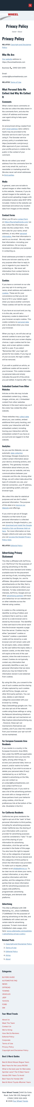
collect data (24, 417)
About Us (6, 1020)
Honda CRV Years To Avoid (13, 1075)
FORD (4, 1004)
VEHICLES (6, 994)
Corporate (6, 1040)
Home (14, 31)
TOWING (5, 991)
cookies (5, 293)
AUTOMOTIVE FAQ (9, 981)
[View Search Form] (30, 5)
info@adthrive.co (20, 869)
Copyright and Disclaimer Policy (19, 944)
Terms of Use (15, 82)
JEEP (4, 998)
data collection (17, 453)
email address (12, 129)
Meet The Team (8, 1023)
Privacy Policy (8, 1047)
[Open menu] (32, 15)
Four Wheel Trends (20, 1101)
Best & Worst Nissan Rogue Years (15, 1062)
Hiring (8, 955)
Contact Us (6, 1026)
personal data (23, 322)
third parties (9, 175)
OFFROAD (6, 987)
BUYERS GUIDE (8, 977)
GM (3, 1008)
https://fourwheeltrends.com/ (16, 222)
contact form (23, 219)
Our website (7, 59)
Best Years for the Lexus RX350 (15, 1066)
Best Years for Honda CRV (12, 1079)
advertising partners (15, 596)
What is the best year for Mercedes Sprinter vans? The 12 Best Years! (16, 1070)
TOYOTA (5, 1001)
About (20, 31)
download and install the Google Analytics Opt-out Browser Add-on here (17, 528)
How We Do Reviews (10, 1033)
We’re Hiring (7, 1030)
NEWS (4, 984)
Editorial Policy (16, 546)
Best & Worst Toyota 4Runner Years (16, 1082)
